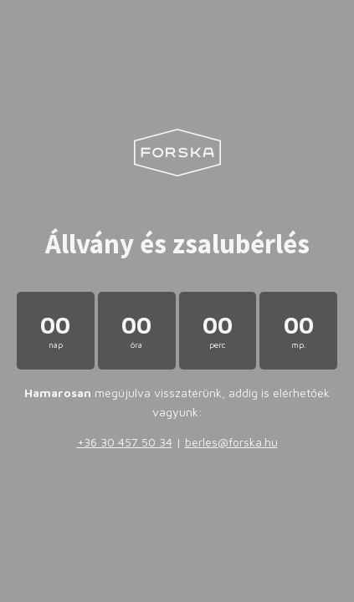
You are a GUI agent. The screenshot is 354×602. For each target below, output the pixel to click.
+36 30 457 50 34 (124, 442)
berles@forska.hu (231, 442)
